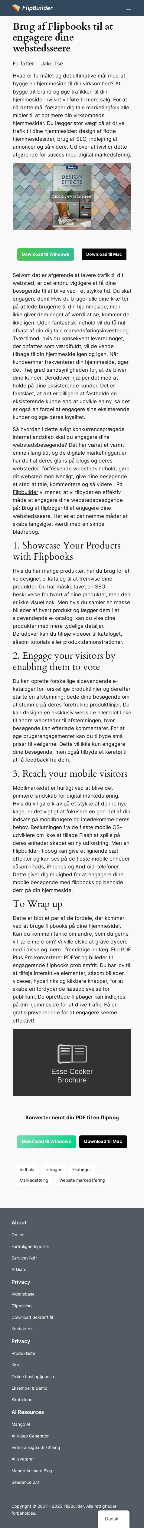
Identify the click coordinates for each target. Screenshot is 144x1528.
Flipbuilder (25, 492)
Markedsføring (34, 1180)
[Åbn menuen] (129, 8)
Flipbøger (81, 1169)
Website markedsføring (82, 1180)
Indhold (27, 1169)
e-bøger (53, 1169)
